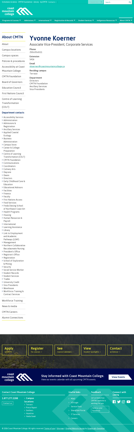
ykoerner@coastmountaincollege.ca (47, 66)
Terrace (29, 404)
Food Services (10, 202)
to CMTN (14, 349)
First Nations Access (13, 199)
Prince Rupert (31, 407)
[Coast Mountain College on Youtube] (128, 401)
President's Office (12, 251)
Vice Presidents (11, 285)
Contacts (51, 2)
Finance (7, 193)
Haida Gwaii (31, 416)
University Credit (11, 282)
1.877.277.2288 (10, 398)
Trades (7, 279)
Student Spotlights (93, 349)
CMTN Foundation (25, 1)
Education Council (11, 87)
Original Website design (75, 428)
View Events (118, 377)
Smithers (29, 410)
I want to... (95, 2)
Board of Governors (12, 81)
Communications (11, 163)
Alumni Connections (12, 317)
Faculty (7, 196)
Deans (6, 175)
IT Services (75, 414)
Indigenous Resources (105, 20)
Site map (60, 428)
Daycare (7, 172)
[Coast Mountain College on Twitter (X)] (119, 401)
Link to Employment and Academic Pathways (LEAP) (13, 236)
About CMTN (124, 20)
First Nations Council (13, 93)
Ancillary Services (12, 129)
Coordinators (10, 166)
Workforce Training (12, 300)
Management (10, 242)
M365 (73, 399)
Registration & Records (63, 20)
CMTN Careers (9, 311)
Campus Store (10, 144)
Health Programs (11, 212)
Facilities (8, 190)
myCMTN (43, 1)
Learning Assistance (13, 227)
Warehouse (9, 288)
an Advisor (119, 349)
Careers (74, 418)
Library (36, 1)
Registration (9, 257)
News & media (9, 306)
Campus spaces (10, 55)
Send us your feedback (97, 409)
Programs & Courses (11, 20)
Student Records (11, 273)
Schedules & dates (9, 1)
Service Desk (76, 406)
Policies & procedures (13, 61)
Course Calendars (67, 349)
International (44, 20)
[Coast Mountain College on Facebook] (114, 401)
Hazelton (30, 413)
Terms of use (49, 428)
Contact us (7, 403)
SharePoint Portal (78, 410)
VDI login (74, 402)
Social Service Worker (14, 270)
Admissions (29, 20)
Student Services (84, 20)
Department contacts (13, 112)
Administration (10, 120)
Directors (8, 178)
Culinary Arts (9, 169)
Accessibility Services (13, 117)
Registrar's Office (11, 254)
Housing (7, 215)
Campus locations (11, 49)
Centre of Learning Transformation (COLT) (12, 102)
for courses (40, 349)
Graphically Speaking (96, 428)
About (5, 44)
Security (7, 267)
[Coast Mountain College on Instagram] (123, 401)
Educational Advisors (13, 187)
